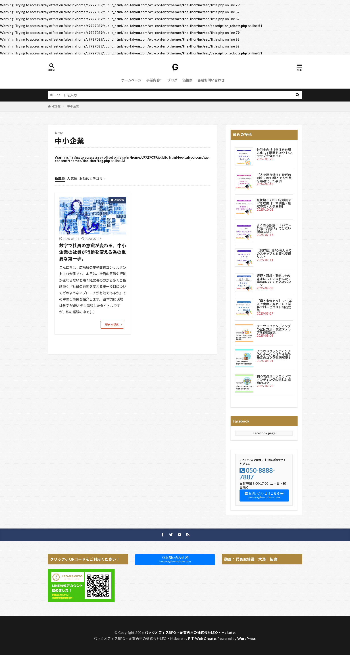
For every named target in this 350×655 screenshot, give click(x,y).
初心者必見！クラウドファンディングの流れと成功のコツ (274, 380)
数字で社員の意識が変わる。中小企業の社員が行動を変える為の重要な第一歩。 (92, 252)
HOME (56, 106)
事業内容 (153, 80)
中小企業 (73, 106)
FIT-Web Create (202, 638)
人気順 (72, 178)
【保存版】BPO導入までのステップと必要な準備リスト (274, 254)
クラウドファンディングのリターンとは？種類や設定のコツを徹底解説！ (274, 354)
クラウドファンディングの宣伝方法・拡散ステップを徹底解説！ (274, 329)
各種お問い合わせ (211, 80)
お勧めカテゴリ (91, 178)
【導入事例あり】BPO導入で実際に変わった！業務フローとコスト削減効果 (274, 305)
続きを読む (112, 324)
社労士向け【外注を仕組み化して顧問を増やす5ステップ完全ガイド (275, 153)
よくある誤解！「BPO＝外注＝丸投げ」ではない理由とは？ (274, 228)
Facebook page (264, 433)
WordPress (246, 638)
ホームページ (131, 80)
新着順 (60, 178)
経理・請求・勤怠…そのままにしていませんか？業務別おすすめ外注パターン (274, 280)
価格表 (187, 80)
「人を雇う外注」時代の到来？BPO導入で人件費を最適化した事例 (274, 178)
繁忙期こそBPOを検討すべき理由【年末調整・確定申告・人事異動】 (274, 203)
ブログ (172, 80)
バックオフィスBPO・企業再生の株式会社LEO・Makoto (190, 632)
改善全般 (119, 199)
